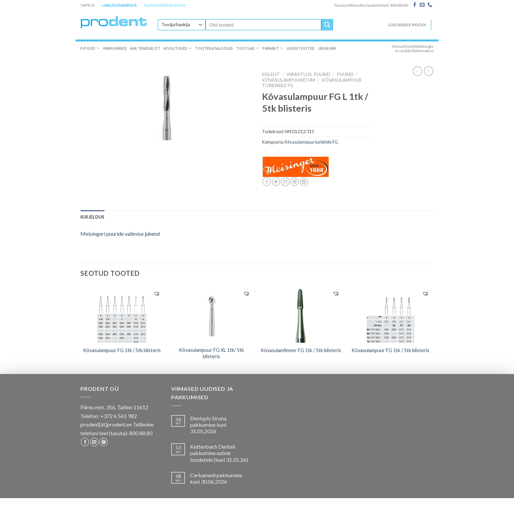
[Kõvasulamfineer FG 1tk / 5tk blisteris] (300, 314)
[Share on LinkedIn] (304, 181)
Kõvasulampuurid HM (288, 80)
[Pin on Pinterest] (294, 181)
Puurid (345, 74)
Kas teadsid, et (145, 48)
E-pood (90, 48)
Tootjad (247, 48)
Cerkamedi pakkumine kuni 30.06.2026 (216, 478)
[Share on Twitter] (276, 181)
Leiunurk (327, 48)
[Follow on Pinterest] (103, 442)
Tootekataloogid (214, 48)
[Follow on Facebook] (414, 5)
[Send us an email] (422, 5)
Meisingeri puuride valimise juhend (120, 233)
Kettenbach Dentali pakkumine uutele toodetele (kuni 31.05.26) (219, 452)
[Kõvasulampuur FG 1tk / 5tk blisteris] (121, 314)
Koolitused (177, 48)
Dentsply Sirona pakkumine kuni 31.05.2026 (208, 424)
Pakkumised (115, 48)
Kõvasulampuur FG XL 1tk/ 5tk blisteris (211, 353)
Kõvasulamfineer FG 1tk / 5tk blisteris (301, 350)
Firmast (272, 48)
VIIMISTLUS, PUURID (308, 74)
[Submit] (327, 25)
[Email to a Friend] (285, 181)
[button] (157, 294)
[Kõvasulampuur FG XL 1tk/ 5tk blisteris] (211, 314)
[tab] (92, 217)
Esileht (271, 74)
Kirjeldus (92, 217)
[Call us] (430, 5)
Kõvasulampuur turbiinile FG (311, 142)
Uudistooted (301, 48)
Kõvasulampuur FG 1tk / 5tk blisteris (122, 350)
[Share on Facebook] (266, 181)
